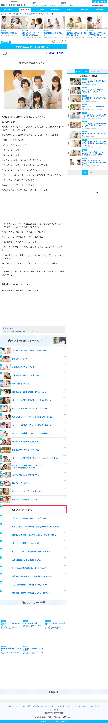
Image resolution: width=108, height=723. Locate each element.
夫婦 (53, 6)
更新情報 (61, 706)
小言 (35, 6)
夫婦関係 (15, 14)
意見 (44, 6)
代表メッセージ (13, 706)
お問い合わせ (95, 706)
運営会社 (85, 706)
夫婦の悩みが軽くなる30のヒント (29, 14)
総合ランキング (95, 71)
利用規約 (35, 706)
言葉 (62, 6)
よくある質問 (26, 706)
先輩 (71, 6)
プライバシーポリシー (48, 706)
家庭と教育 (8, 14)
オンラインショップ (73, 706)
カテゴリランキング (81, 71)
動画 (84, 172)
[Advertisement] (33, 206)
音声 (91, 172)
